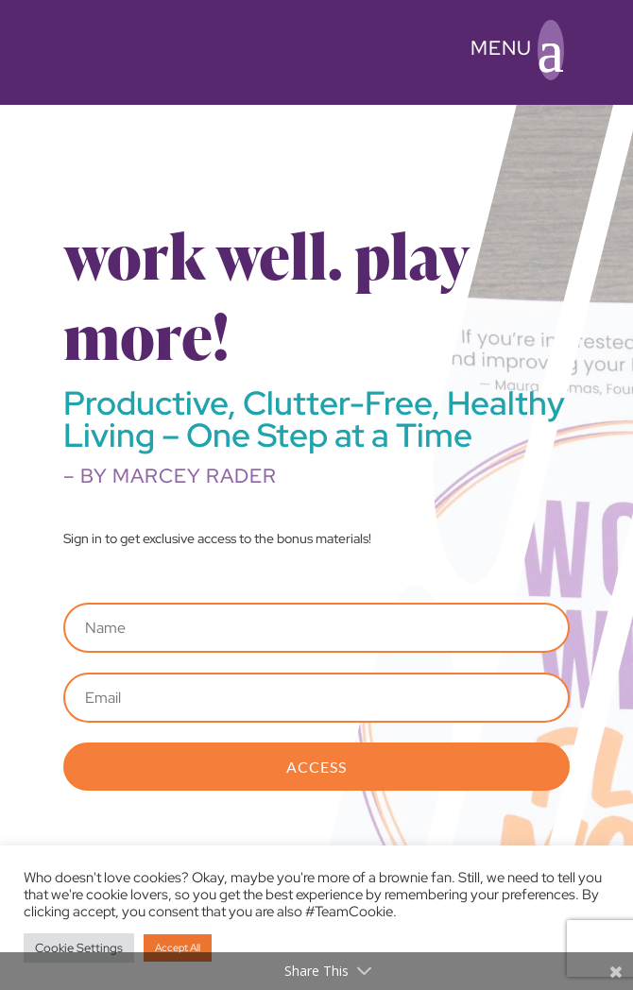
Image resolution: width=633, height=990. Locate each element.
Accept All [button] (177, 947)
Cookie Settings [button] (79, 948)
